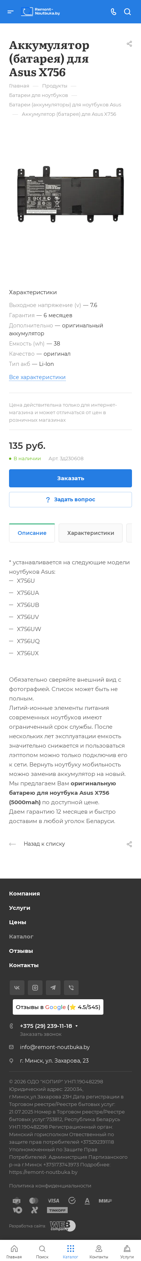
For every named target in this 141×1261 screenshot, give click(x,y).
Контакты (24, 965)
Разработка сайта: (27, 1226)
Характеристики (90, 533)
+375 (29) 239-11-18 (46, 1025)
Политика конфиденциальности (50, 1186)
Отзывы (21, 950)
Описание (32, 533)
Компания (24, 893)
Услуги (19, 907)
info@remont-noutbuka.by (55, 1047)
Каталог (21, 936)
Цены (17, 922)
